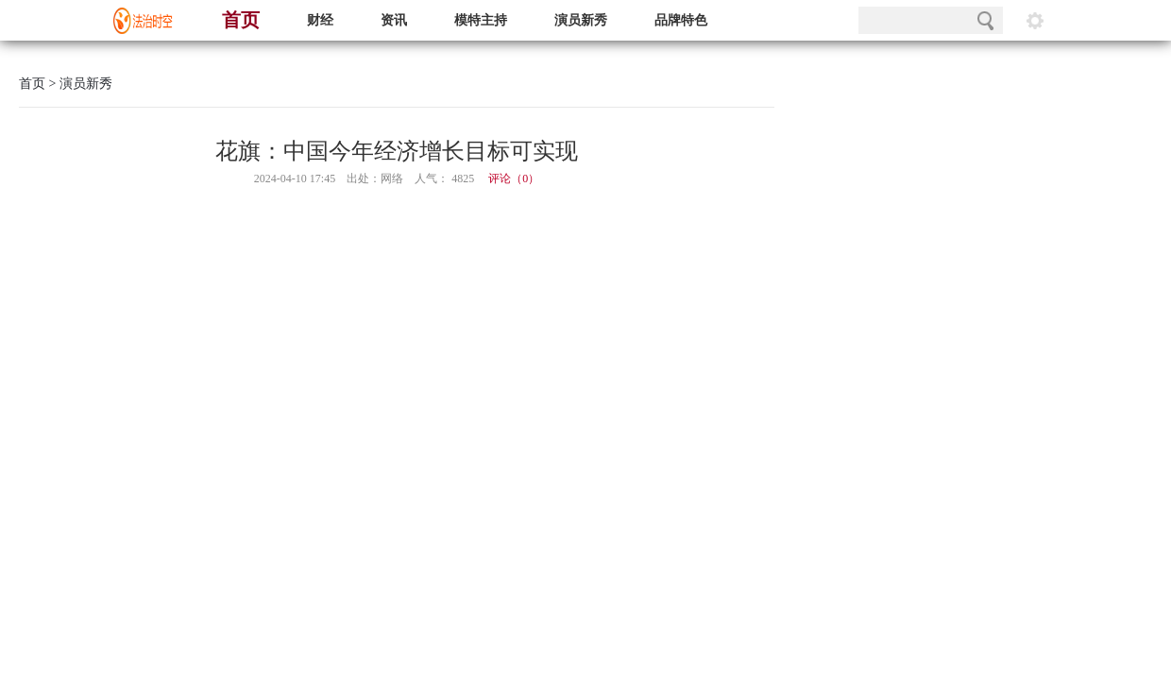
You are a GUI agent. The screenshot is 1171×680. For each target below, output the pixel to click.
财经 (320, 20)
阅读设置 (1035, 20)
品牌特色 (680, 20)
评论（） (513, 178)
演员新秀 (580, 20)
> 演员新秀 (78, 83)
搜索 (985, 20)
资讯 (394, 20)
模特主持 (480, 20)
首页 (241, 19)
